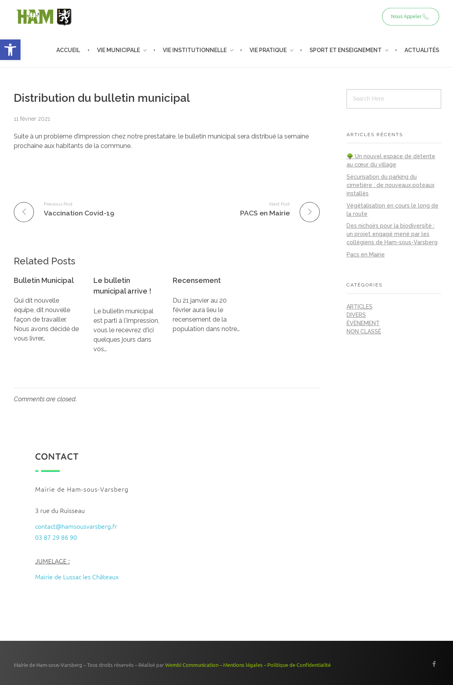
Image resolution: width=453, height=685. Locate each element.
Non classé (364, 331)
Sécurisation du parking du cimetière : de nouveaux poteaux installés (390, 185)
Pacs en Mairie (366, 254)
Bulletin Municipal (44, 280)
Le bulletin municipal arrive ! (122, 285)
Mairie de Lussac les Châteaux (77, 576)
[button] (10, 49)
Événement (363, 323)
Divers (356, 315)
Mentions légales (243, 664)
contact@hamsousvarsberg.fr (76, 526)
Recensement (197, 280)
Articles (360, 306)
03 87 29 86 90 (56, 537)
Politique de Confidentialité (299, 664)
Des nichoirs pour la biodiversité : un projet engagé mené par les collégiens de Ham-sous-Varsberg (392, 234)
